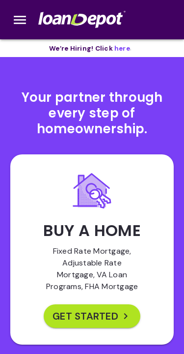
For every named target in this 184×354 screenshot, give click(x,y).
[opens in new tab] (122, 48)
